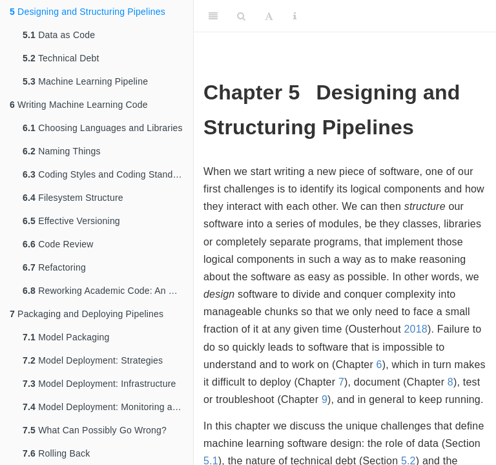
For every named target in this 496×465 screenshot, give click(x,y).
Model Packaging (66, 337)
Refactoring (54, 267)
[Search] (241, 16)
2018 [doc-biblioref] (416, 329)
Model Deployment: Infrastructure (99, 383)
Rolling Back (56, 453)
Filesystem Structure (73, 197)
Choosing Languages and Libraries (103, 128)
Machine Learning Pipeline (85, 81)
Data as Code (59, 35)
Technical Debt (61, 58)
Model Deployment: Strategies (93, 360)
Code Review (58, 244)
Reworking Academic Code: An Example (108, 290)
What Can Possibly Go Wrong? (95, 430)
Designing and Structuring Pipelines (87, 11)
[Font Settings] (269, 16)
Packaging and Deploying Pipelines (86, 314)
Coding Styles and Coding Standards (107, 174)
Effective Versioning (71, 221)
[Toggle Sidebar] (213, 16)
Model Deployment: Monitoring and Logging (108, 407)
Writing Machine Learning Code (79, 104)
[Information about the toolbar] (295, 16)
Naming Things (62, 151)
